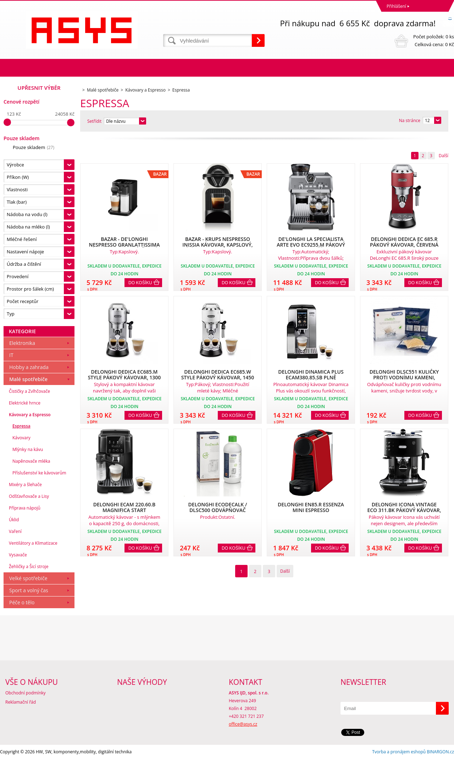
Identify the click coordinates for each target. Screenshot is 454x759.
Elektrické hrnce (24, 403)
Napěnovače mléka (31, 461)
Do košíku (140, 282)
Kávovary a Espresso (30, 415)
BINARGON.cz (440, 752)
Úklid (14, 520)
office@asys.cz (243, 724)
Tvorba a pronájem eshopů (399, 752)
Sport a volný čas (28, 590)
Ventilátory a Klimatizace (33, 543)
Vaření (15, 531)
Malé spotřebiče (28, 379)
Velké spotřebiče (28, 578)
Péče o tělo (21, 602)
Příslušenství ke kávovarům (39, 473)
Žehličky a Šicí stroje (28, 566)
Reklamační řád (20, 702)
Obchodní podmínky (25, 693)
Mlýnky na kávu (27, 449)
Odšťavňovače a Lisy (29, 496)
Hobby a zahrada (29, 367)
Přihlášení (396, 6)
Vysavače (18, 555)
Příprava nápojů (24, 508)
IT (11, 355)
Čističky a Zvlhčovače (29, 391)
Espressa (21, 426)
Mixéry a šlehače (25, 485)
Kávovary (21, 438)
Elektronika (22, 343)
